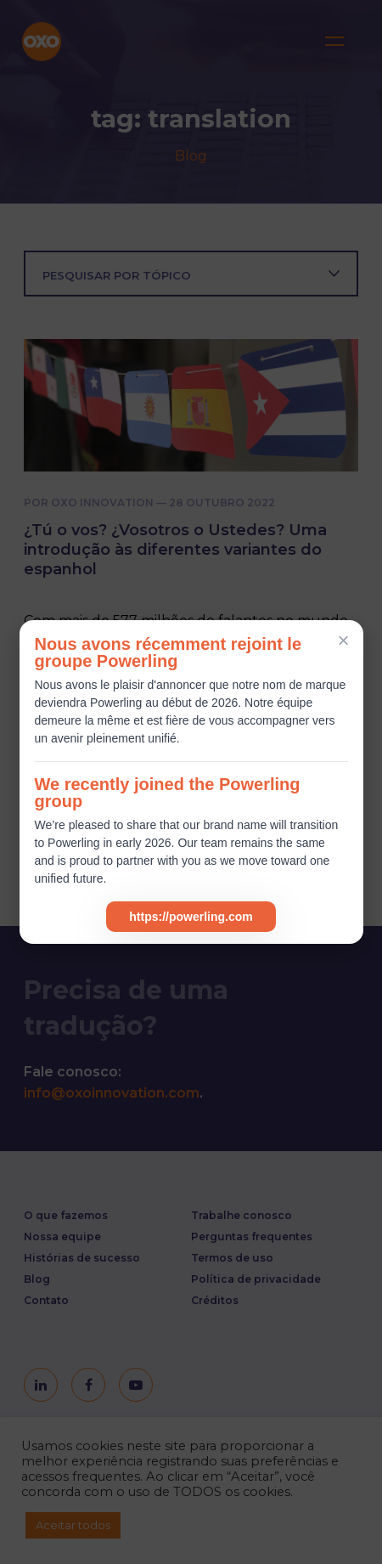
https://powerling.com (190, 916)
